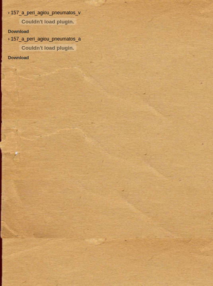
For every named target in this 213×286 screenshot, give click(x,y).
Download (18, 31)
